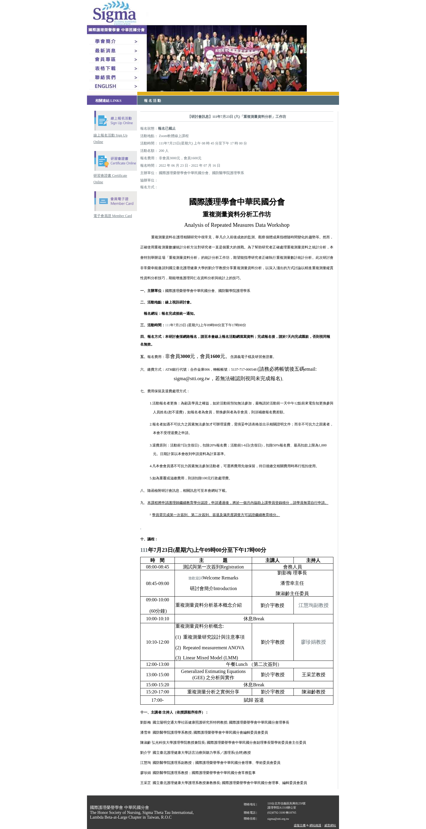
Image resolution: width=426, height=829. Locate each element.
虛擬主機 (300, 825)
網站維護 (315, 825)
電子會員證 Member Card (112, 216)
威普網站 (330, 825)
